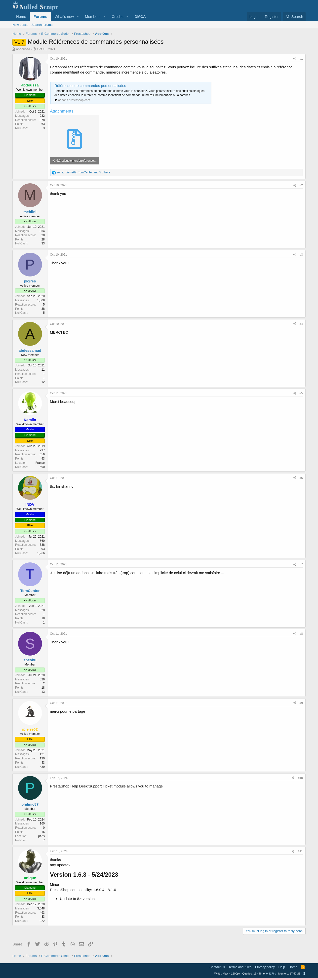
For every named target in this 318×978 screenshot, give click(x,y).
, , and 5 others (83, 172)
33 (43, 243)
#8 (301, 633)
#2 (301, 185)
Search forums (42, 25)
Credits (117, 16)
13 (43, 692)
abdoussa (23, 49)
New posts (20, 25)
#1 (301, 58)
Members (93, 16)
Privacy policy (265, 967)
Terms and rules (240, 967)
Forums (40, 16)
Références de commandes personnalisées (90, 85)
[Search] (294, 16)
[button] (77, 16)
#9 (301, 703)
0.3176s (271, 973)
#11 (300, 851)
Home (21, 16)
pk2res (30, 281)
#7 (301, 564)
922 (42, 921)
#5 (301, 393)
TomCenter (30, 590)
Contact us (217, 967)
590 (42, 467)
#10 (300, 778)
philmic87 (30, 804)
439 (42, 767)
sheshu (30, 660)
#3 (301, 254)
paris (41, 836)
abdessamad (30, 350)
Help (281, 967)
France (40, 463)
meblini (30, 212)
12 (43, 382)
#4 (301, 324)
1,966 (41, 553)
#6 (301, 478)
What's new (64, 16)
